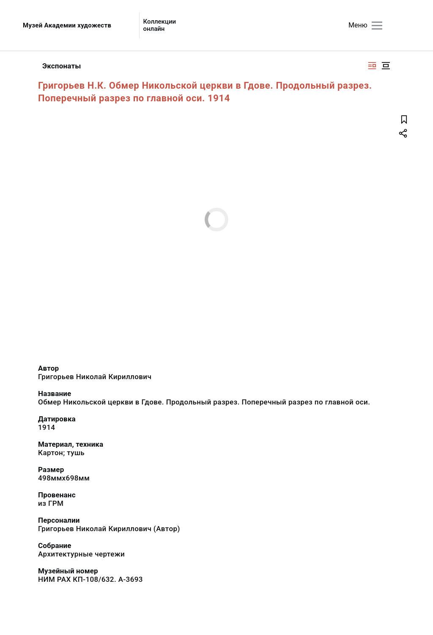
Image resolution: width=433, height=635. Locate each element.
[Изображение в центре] (385, 65)
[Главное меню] (376, 25)
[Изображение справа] (372, 65)
